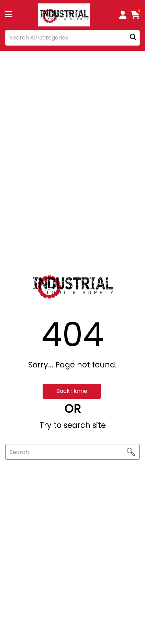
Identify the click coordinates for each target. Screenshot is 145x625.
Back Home (71, 391)
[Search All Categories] (72, 38)
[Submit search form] (133, 38)
